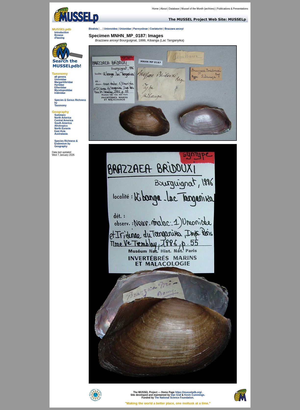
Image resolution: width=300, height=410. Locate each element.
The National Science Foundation (174, 397)
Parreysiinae (140, 28)
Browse (58, 35)
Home (155, 8)
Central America (63, 120)
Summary (60, 115)
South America (63, 123)
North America (62, 117)
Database (174, 8)
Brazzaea (170, 28)
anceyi (180, 28)
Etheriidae (60, 87)
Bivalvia (93, 28)
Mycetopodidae (63, 90)
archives (209, 8)
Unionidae (60, 79)
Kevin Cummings (194, 395)
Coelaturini (156, 28)
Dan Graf (176, 395)
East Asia (59, 131)
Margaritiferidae (63, 82)
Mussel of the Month (192, 8)
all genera (60, 76)
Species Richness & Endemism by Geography (66, 144)
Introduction (61, 32)
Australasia (61, 134)
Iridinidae (59, 93)
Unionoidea (110, 28)
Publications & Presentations (232, 8)
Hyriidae (59, 85)
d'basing (59, 37)
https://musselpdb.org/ (188, 392)
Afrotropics (61, 125)
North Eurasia (62, 128)
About (164, 8)
